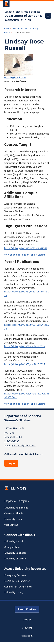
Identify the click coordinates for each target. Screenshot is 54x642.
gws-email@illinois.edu (24, 445)
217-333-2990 (11, 441)
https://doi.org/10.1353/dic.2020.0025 (24, 364)
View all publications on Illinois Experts (24, 255)
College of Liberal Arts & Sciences (22, 12)
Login (11, 463)
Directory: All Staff (20, 28)
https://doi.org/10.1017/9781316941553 (25, 248)
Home (6, 28)
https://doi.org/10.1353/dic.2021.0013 (24, 346)
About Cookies (27, 609)
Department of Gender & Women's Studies (23, 18)
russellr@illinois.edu (15, 77)
